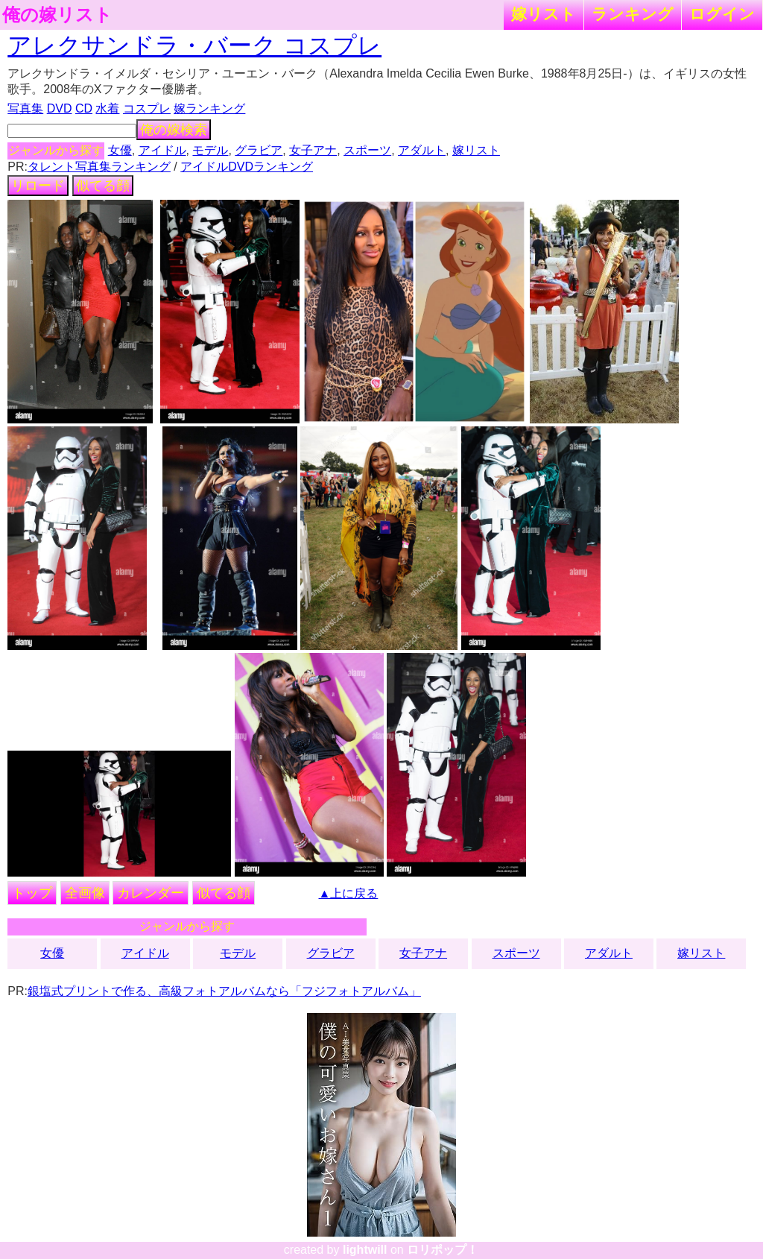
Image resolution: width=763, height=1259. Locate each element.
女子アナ (313, 150)
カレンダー (150, 893)
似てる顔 (103, 185)
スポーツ (367, 150)
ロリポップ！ (442, 1249)
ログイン (722, 13)
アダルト (422, 150)
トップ (32, 893)
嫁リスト (543, 13)
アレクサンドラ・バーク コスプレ (194, 45)
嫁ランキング (209, 108)
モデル (210, 150)
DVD (59, 108)
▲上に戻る (349, 893)
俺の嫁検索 (173, 129)
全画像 (85, 893)
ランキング (633, 13)
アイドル (162, 150)
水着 (107, 108)
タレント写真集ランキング (99, 166)
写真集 (25, 108)
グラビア (258, 150)
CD (83, 108)
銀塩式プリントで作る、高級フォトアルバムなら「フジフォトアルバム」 (224, 991)
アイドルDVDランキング (246, 166)
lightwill (365, 1249)
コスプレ (147, 108)
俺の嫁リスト (57, 15)
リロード (38, 185)
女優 (120, 150)
